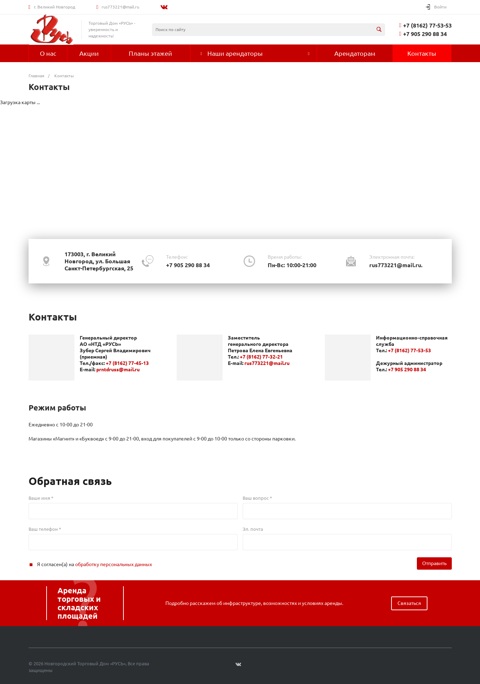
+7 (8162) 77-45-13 (127, 363)
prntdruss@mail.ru (118, 369)
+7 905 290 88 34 (425, 34)
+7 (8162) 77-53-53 (427, 25)
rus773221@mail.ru (120, 7)
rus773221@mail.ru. (396, 265)
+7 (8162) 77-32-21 (261, 357)
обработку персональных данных (113, 564)
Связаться (409, 603)
